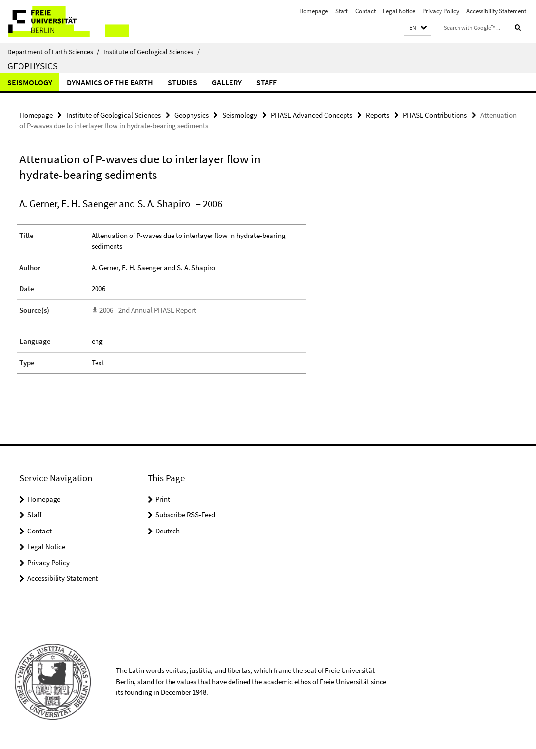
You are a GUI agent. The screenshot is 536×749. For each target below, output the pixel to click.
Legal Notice (399, 11)
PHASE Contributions (435, 114)
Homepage (313, 11)
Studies (182, 82)
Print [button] (162, 499)
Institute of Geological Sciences (151, 51)
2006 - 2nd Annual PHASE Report (147, 310)
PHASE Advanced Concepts (311, 114)
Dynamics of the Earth (110, 82)
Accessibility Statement (496, 11)
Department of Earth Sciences (53, 51)
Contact (365, 11)
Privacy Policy (440, 11)
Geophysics (32, 66)
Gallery (227, 82)
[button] (417, 28)
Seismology (29, 82)
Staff (341, 11)
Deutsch (167, 530)
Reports (377, 114)
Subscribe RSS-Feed (185, 514)
